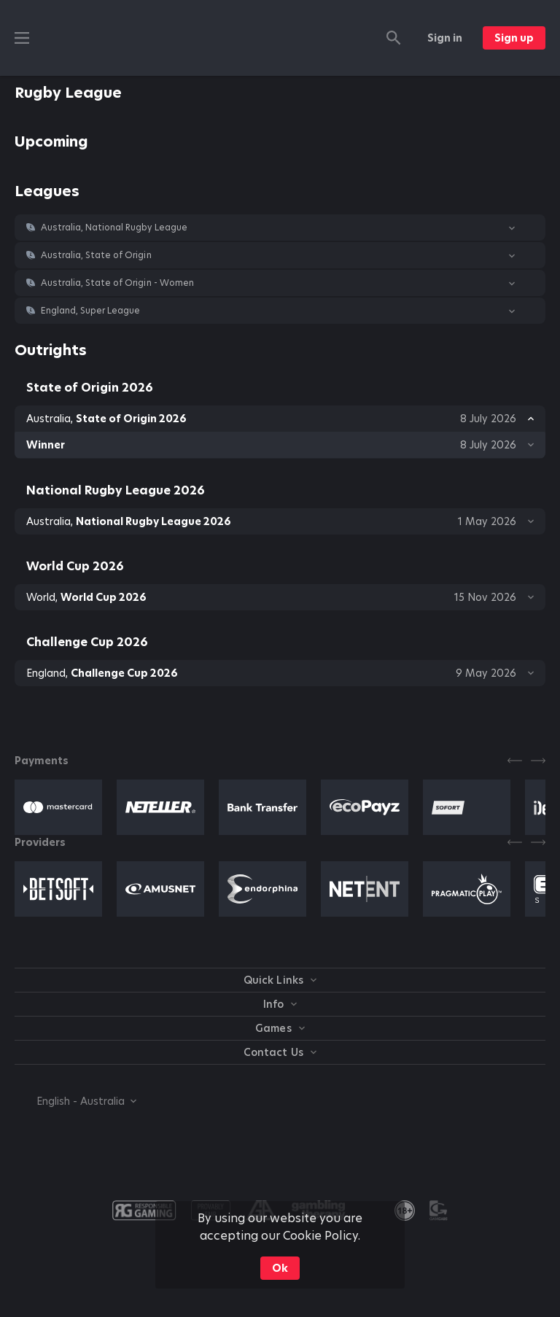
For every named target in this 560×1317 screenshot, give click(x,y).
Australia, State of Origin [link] (96, 255)
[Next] (538, 760)
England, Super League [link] (90, 310)
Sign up (514, 38)
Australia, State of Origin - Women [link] (117, 283)
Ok (280, 1268)
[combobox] (75, 1101)
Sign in (444, 38)
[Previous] (515, 760)
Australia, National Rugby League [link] (114, 227)
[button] (280, 227)
